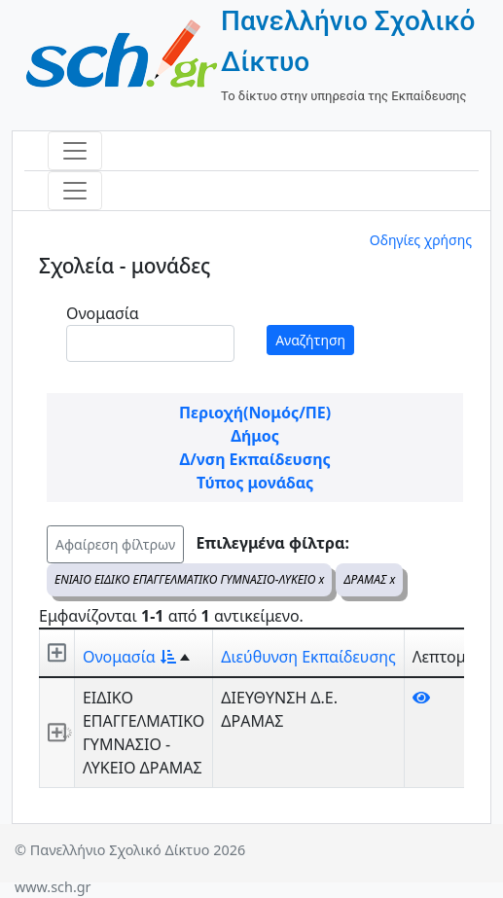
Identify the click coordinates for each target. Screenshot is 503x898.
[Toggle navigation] (75, 150)
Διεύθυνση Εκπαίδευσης (308, 656)
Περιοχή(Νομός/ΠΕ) (255, 412)
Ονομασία (102, 313)
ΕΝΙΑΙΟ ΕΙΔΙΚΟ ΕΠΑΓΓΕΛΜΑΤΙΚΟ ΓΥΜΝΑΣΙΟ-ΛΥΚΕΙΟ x (189, 579)
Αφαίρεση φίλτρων (115, 544)
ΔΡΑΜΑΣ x (369, 579)
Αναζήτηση (310, 340)
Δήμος (255, 436)
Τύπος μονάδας (255, 482)
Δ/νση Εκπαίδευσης (254, 459)
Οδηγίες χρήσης (421, 240)
